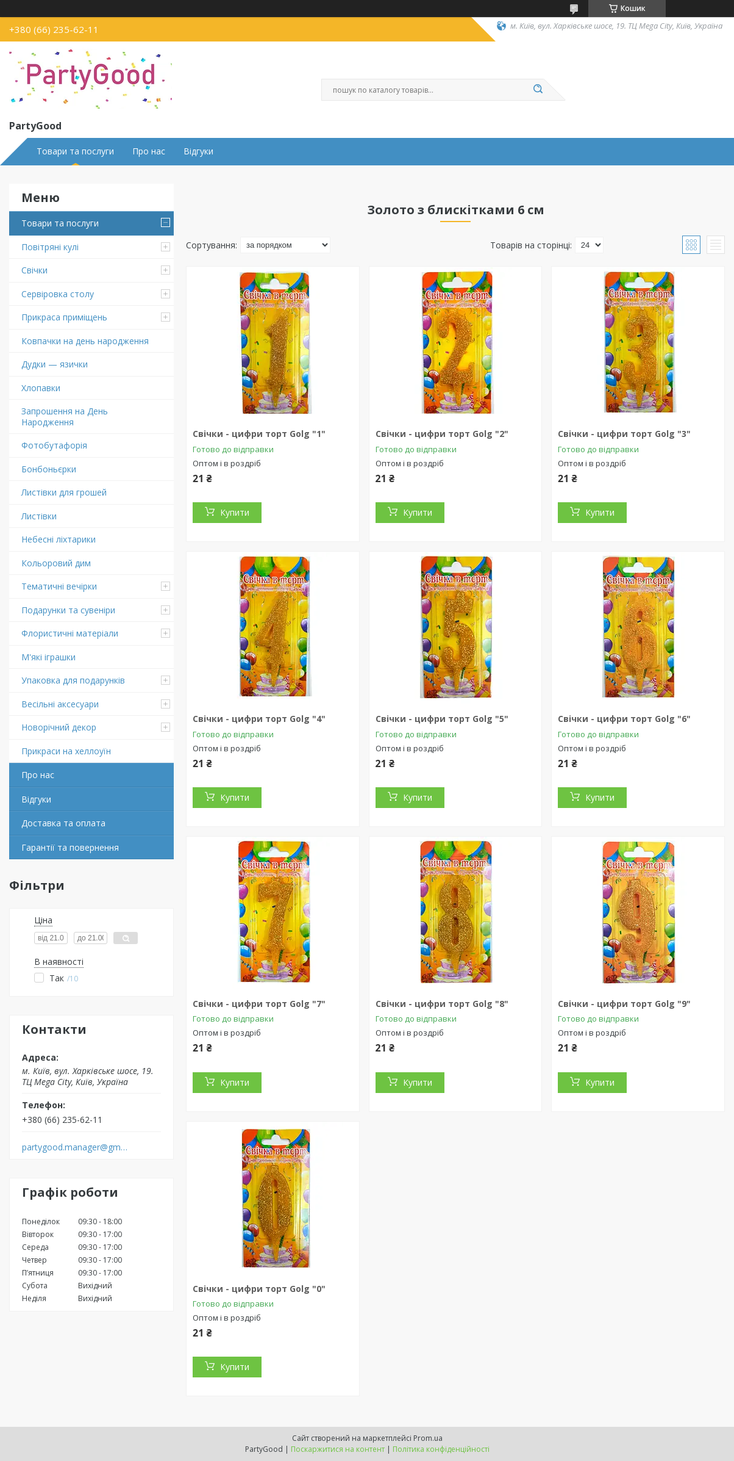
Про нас (148, 151)
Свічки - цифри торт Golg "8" (442, 1003)
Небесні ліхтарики (58, 539)
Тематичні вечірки (59, 586)
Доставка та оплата (63, 823)
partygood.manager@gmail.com (75, 1147)
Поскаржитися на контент (338, 1449)
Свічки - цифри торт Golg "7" (259, 1003)
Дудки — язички (54, 364)
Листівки (39, 516)
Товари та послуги (75, 151)
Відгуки (198, 151)
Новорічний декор (58, 727)
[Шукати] (538, 90)
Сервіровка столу (57, 294)
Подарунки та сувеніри (68, 610)
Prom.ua (428, 1438)
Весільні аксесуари (60, 704)
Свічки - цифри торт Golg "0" (259, 1288)
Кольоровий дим (56, 563)
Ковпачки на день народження (85, 341)
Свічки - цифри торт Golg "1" (259, 433)
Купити (234, 512)
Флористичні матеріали (69, 633)
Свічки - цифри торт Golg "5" (442, 718)
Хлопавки (40, 388)
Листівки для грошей (64, 492)
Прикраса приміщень (64, 317)
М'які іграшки (48, 657)
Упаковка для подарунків (73, 680)
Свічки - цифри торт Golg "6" (624, 718)
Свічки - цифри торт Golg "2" (442, 433)
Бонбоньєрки (48, 469)
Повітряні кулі (50, 247)
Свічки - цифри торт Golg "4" (259, 718)
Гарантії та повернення (70, 847)
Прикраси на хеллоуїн (66, 751)
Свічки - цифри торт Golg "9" (624, 1003)
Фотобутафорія (54, 445)
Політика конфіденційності (441, 1449)
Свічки (34, 270)
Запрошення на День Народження (64, 416)
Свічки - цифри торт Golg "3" (624, 433)
